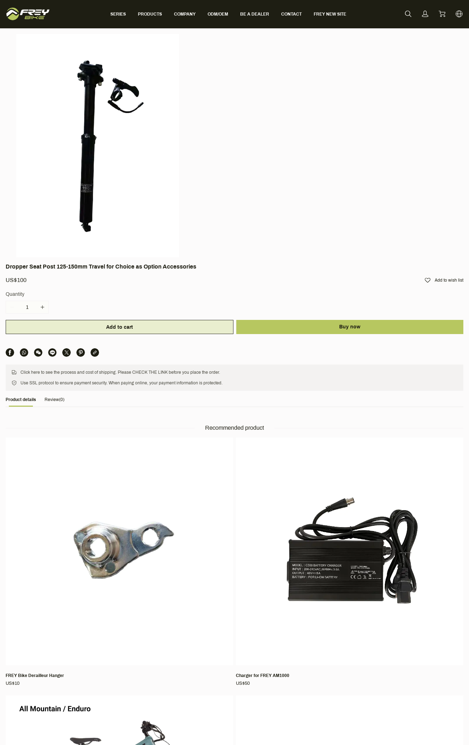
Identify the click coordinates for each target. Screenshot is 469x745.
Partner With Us (131, 646)
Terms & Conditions (311, 615)
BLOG (121, 656)
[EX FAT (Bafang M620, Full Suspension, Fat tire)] (287, 504)
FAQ (204, 626)
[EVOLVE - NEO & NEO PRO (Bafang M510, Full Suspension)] (76, 504)
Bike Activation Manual (224, 666)
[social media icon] (34, 642)
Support (210, 615)
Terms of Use (299, 626)
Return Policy (299, 646)
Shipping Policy (302, 636)
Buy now (388, 130)
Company (127, 615)
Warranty (209, 646)
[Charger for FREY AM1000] (182, 354)
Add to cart (278, 131)
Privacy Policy (300, 656)
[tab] (46, 225)
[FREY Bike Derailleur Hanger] (76, 354)
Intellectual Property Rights (315, 666)
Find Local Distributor (223, 656)
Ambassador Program (138, 636)
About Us (124, 626)
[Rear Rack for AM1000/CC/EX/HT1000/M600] (392, 358)
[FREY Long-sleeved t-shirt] (182, 500)
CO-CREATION (216, 676)
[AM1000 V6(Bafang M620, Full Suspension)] (287, 358)
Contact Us (211, 636)
